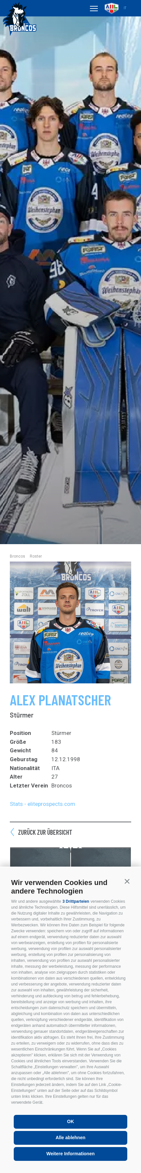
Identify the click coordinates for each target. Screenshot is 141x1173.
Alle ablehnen (70, 1137)
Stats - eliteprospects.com (42, 804)
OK (70, 1121)
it (125, 8)
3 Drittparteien (75, 901)
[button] (127, 881)
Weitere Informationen (70, 1153)
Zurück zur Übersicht (45, 832)
